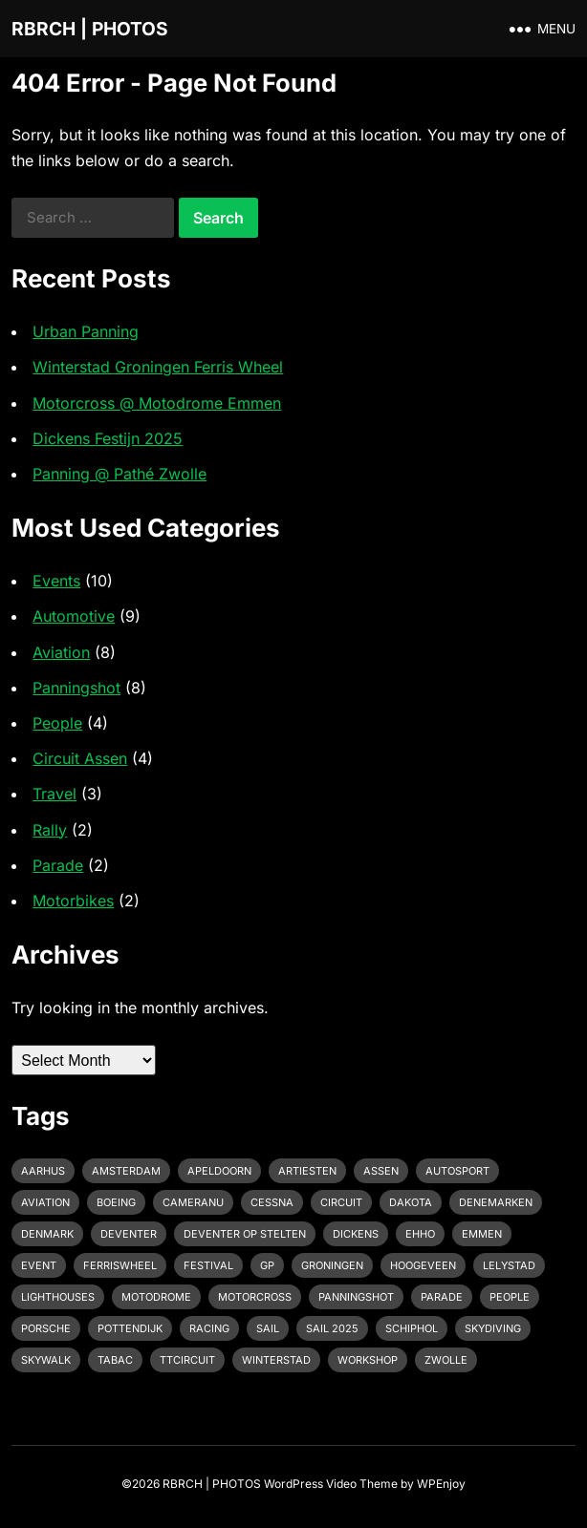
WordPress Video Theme (331, 1483)
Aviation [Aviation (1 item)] (45, 1202)
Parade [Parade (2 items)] (442, 1297)
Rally (50, 829)
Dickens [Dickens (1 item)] (356, 1234)
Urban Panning (86, 331)
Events (56, 580)
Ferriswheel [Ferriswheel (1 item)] (120, 1265)
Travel (54, 793)
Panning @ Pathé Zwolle (120, 473)
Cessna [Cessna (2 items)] (272, 1202)
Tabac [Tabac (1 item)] (115, 1360)
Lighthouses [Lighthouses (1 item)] (58, 1297)
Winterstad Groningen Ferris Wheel (158, 366)
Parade (58, 865)
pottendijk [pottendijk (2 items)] (130, 1328)
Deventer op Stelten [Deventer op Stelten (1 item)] (245, 1234)
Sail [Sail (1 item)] (267, 1328)
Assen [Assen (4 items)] (381, 1171)
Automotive (74, 616)
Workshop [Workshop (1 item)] (367, 1360)
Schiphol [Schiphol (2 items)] (411, 1328)
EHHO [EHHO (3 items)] (420, 1234)
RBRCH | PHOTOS (89, 28)
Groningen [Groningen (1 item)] (332, 1265)
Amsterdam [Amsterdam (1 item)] (126, 1171)
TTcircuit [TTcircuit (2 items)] (187, 1360)
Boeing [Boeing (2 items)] (116, 1202)
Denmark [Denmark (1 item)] (47, 1234)
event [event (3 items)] (38, 1265)
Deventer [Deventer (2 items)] (128, 1234)
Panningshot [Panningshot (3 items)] (356, 1297)
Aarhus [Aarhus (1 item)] (43, 1171)
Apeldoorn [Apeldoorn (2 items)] (219, 1171)
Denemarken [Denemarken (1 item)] (496, 1202)
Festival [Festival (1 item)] (208, 1265)
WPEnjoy (441, 1483)
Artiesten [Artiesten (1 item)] (307, 1171)
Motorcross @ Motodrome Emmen (157, 403)
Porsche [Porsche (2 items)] (46, 1328)
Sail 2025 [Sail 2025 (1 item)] (332, 1328)
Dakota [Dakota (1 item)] (410, 1202)
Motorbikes (73, 900)
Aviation (61, 652)
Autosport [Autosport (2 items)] (457, 1171)
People (57, 722)
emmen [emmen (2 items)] (482, 1234)
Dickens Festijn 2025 (108, 438)
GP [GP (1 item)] (267, 1265)
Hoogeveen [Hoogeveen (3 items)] (423, 1265)
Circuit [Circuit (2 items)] (341, 1202)
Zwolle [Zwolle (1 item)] (445, 1360)
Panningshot (76, 687)
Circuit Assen (80, 758)
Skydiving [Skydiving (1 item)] (493, 1328)
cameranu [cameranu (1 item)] (193, 1202)
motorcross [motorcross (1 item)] (255, 1297)
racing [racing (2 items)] (209, 1328)
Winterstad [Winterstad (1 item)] (276, 1360)
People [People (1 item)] (509, 1297)
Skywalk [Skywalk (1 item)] (46, 1360)
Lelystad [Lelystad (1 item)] (509, 1265)
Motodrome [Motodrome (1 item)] (156, 1297)
